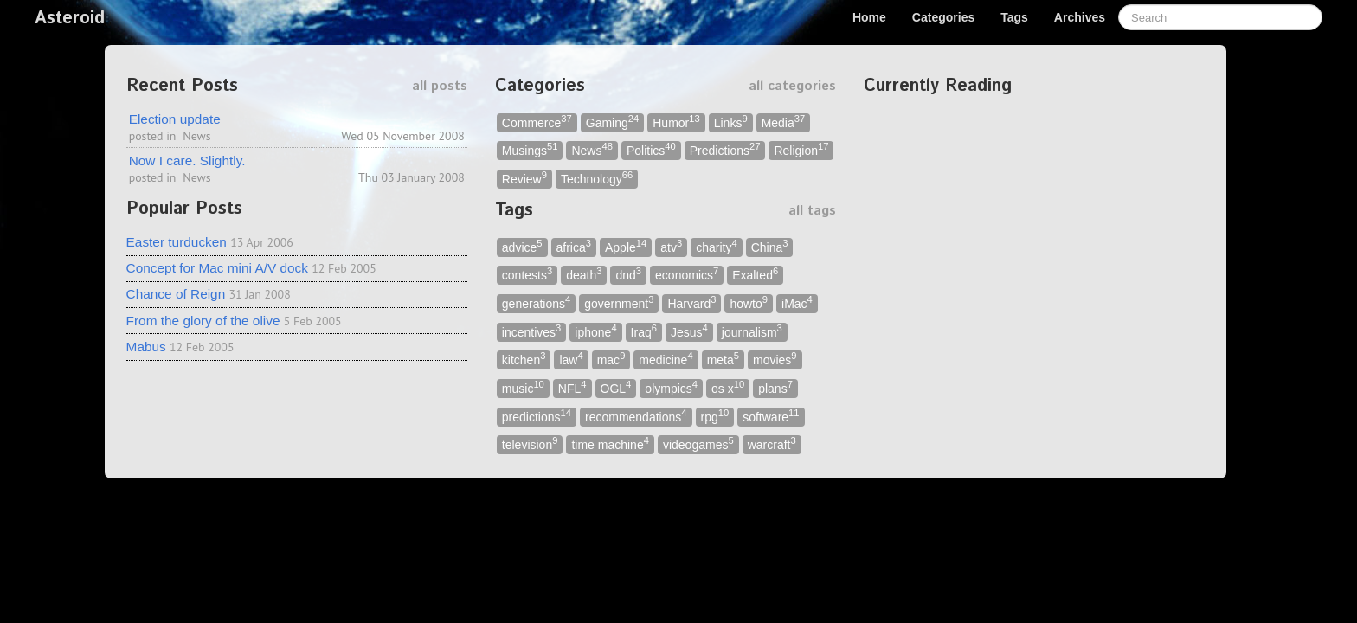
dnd (628, 275)
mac (611, 359)
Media (784, 121)
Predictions (725, 150)
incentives (532, 331)
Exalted (755, 275)
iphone (595, 331)
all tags (812, 211)
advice (522, 246)
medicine (665, 359)
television (530, 444)
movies (775, 359)
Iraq (644, 331)
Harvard (691, 302)
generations (536, 302)
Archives (1079, 17)
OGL (616, 387)
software (771, 416)
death (583, 275)
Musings (530, 150)
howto (749, 302)
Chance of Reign (176, 293)
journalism (752, 331)
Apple (625, 246)
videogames (698, 444)
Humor (676, 121)
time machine (610, 444)
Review (524, 178)
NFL (572, 387)
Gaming (612, 121)
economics (686, 275)
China (769, 246)
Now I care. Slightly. (187, 160)
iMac (797, 302)
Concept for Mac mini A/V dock (217, 267)
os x (727, 387)
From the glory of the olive (203, 320)
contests (527, 275)
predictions (536, 416)
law (570, 359)
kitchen (524, 359)
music (523, 387)
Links (731, 121)
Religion (801, 150)
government (618, 302)
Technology (597, 178)
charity (716, 246)
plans (775, 387)
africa (573, 246)
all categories (792, 86)
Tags (1014, 17)
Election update (175, 119)
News (196, 136)
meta (723, 359)
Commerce (537, 121)
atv (671, 246)
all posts (439, 86)
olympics (671, 387)
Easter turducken (176, 241)
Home (869, 17)
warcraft (772, 444)
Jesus (689, 331)
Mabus (146, 346)
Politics (651, 150)
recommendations (636, 416)
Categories (943, 17)
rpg (715, 416)
